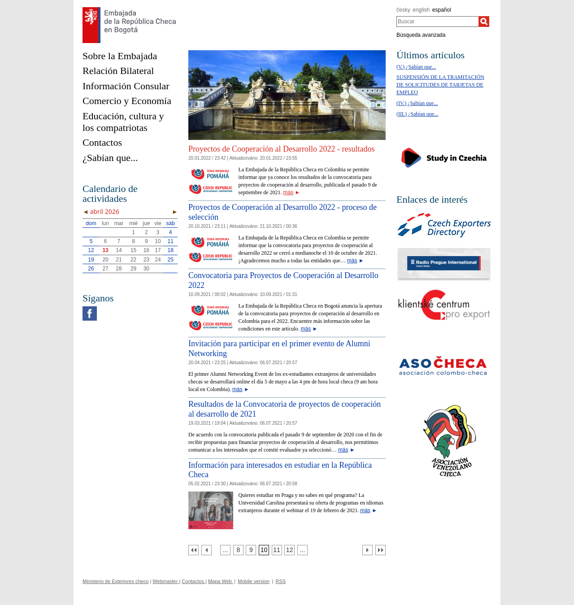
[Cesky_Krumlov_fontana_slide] (287, 53)
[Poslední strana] (380, 550)
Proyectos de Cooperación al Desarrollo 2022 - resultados (281, 148)
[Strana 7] (225, 550)
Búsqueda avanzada (420, 35)
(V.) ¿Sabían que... (416, 67)
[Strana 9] (251, 550)
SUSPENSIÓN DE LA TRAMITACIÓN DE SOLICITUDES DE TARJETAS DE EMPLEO (440, 85)
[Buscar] (483, 21)
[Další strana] (367, 550)
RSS (281, 581)
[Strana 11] (277, 550)
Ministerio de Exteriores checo (115, 581)
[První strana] (193, 550)
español (441, 10)
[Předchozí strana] (206, 550)
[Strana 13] (302, 550)
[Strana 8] (238, 550)
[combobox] (437, 21)
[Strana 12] (289, 550)
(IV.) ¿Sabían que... (417, 103)
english (421, 10)
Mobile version (254, 581)
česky (403, 10)
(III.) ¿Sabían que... (417, 114)
